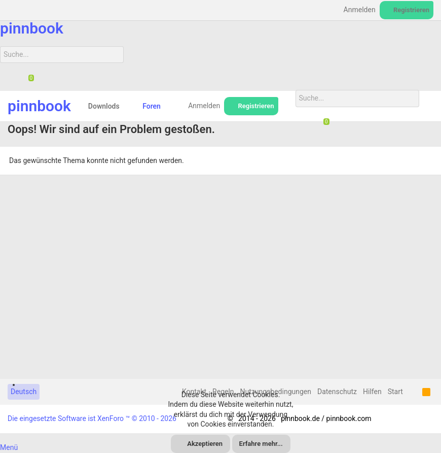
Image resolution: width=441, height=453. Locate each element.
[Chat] (27, 78)
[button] (127, 106)
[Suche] (62, 54)
